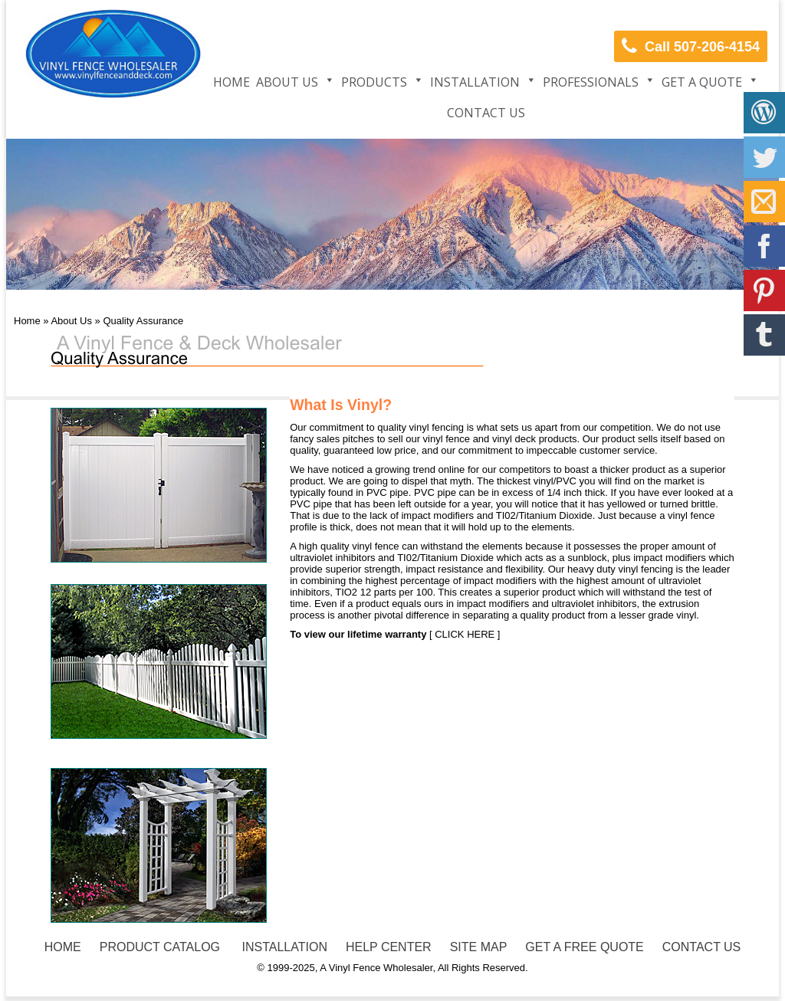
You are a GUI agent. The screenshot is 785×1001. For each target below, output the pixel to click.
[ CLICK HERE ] (463, 634)
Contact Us (486, 112)
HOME (62, 946)
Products (374, 82)
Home (231, 82)
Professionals (591, 82)
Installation (475, 82)
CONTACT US (701, 946)
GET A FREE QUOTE (584, 946)
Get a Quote (702, 82)
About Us (287, 82)
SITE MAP (478, 946)
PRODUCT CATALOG (160, 946)
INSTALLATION (282, 946)
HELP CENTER (389, 946)
